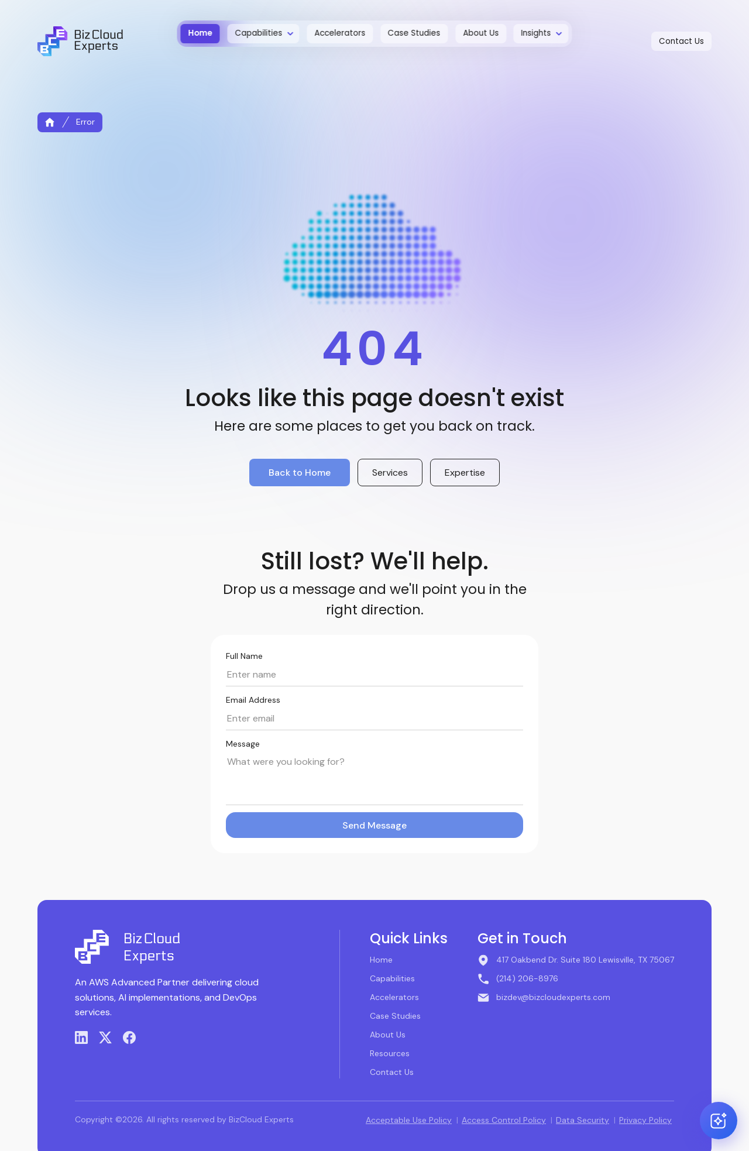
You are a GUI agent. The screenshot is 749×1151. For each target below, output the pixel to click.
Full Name (244, 656)
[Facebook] (129, 1037)
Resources (390, 1053)
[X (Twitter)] (105, 1037)
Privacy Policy (645, 1120)
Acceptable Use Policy (409, 1120)
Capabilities (392, 978)
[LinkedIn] (81, 1037)
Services (390, 472)
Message (243, 743)
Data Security (582, 1120)
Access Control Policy (504, 1120)
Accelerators (394, 997)
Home (381, 959)
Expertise (465, 472)
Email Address (253, 700)
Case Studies (395, 1016)
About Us (388, 1034)
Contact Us (392, 1072)
